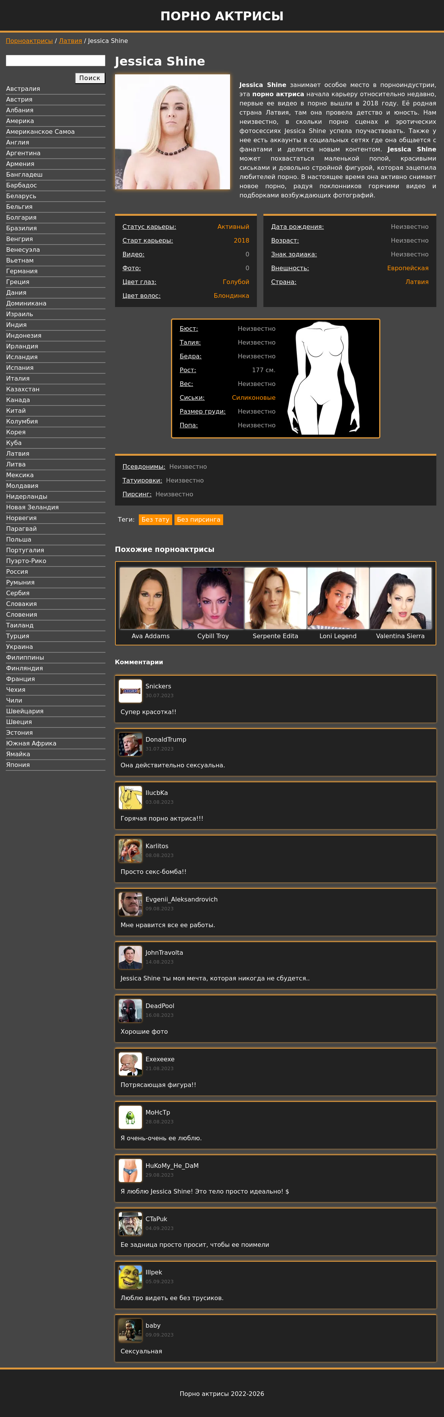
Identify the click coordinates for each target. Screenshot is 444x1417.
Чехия (15, 689)
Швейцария (25, 711)
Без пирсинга (198, 519)
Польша (18, 539)
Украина (19, 646)
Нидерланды (27, 496)
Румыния (20, 582)
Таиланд (20, 625)
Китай (16, 410)
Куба (14, 443)
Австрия (19, 99)
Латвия (70, 40)
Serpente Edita (275, 636)
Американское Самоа (40, 131)
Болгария (21, 217)
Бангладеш (24, 174)
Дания (16, 292)
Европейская (408, 268)
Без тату (155, 519)
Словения (21, 614)
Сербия (18, 593)
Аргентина (23, 153)
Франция (20, 679)
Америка (20, 121)
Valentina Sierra (400, 636)
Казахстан (22, 389)
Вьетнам (20, 260)
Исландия (22, 357)
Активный (233, 226)
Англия (17, 142)
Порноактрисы (29, 40)
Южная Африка (31, 743)
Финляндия (24, 668)
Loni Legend (338, 636)
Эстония (19, 732)
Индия (16, 324)
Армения (20, 163)
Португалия (25, 550)
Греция (18, 282)
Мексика (20, 475)
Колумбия (22, 421)
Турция (17, 636)
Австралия (23, 88)
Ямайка (18, 754)
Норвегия (21, 518)
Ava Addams (150, 636)
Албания (19, 110)
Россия (17, 571)
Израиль (19, 314)
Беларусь (21, 196)
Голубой (236, 282)
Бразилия (21, 228)
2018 (242, 240)
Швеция (19, 722)
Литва (16, 464)
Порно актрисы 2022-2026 (222, 1393)
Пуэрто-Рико (26, 561)
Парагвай (21, 528)
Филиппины (25, 657)
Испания (20, 367)
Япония (18, 764)
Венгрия (19, 239)
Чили (14, 700)
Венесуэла (23, 249)
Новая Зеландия (32, 507)
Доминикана (26, 303)
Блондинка (232, 295)
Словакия (21, 604)
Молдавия (22, 485)
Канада (18, 400)
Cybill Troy (213, 636)
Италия (18, 378)
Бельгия (19, 206)
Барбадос (21, 185)
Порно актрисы (222, 16)
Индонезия (23, 335)
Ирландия (22, 346)
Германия (22, 271)
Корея (16, 432)
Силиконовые (254, 397)
